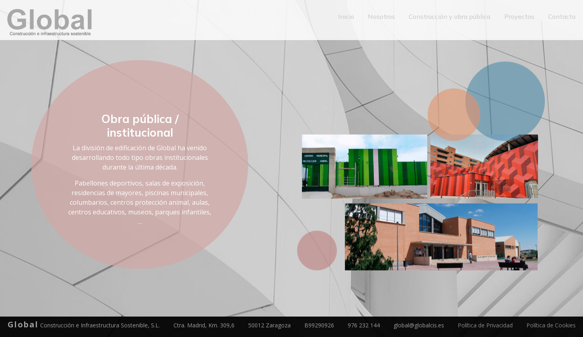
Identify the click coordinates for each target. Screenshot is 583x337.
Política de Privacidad (485, 325)
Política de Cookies (551, 325)
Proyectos (520, 17)
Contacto (562, 17)
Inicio (349, 17)
